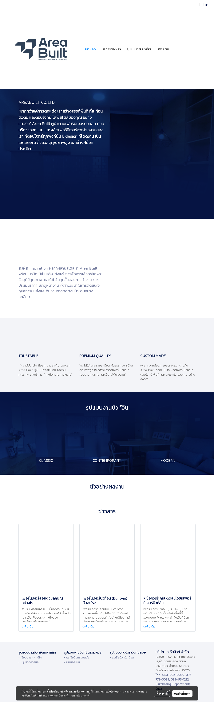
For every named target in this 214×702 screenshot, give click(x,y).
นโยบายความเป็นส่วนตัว (56, 695)
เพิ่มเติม (163, 49)
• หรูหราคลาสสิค (28, 662)
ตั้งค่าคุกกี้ (162, 693)
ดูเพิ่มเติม (28, 626)
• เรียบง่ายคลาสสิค (30, 657)
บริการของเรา (111, 49)
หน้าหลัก (90, 49)
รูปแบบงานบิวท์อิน (139, 49)
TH (204, 4)
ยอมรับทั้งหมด (182, 693)
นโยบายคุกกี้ (82, 695)
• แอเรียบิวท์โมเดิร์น (122, 657)
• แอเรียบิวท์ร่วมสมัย (76, 657)
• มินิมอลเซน (72, 662)
